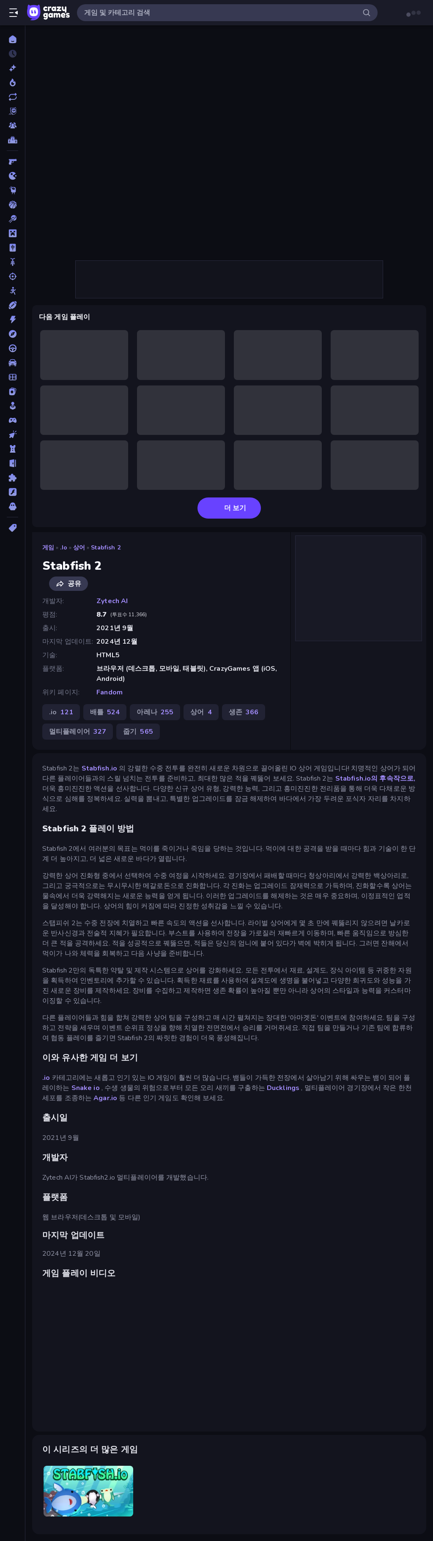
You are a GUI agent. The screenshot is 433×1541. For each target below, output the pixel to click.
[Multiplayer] (12, 125)
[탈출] (12, 463)
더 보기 (229, 508)
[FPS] (12, 161)
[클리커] (12, 434)
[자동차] (12, 362)
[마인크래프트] (12, 233)
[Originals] (12, 111)
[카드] (12, 391)
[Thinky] (12, 190)
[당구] (12, 219)
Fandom (109, 692)
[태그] (12, 528)
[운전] (12, 348)
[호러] (12, 506)
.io (63, 548)
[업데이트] (12, 97)
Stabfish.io (99, 768)
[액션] (12, 319)
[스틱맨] (12, 291)
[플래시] (12, 492)
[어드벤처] (12, 334)
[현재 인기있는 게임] (12, 82)
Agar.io (105, 1098)
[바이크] (12, 262)
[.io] (12, 176)
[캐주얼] (12, 406)
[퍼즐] (12, 477)
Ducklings (283, 1088)
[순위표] (12, 140)
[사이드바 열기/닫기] (13, 13)
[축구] (12, 377)
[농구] (12, 204)
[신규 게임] (12, 68)
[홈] (12, 39)
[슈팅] (12, 276)
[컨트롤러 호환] (12, 420)
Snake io (85, 1088)
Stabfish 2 (105, 548)
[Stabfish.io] (88, 1491)
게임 (48, 548)
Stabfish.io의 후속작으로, (375, 778)
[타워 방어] (12, 449)
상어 (79, 548)
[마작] (12, 247)
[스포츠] (12, 305)
